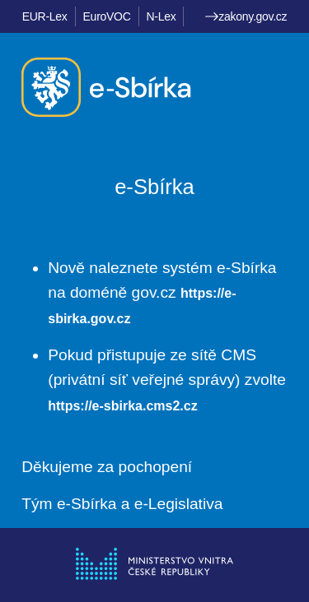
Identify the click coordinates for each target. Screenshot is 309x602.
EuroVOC (107, 16)
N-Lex (161, 16)
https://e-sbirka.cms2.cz (122, 406)
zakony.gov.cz (246, 16)
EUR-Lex (45, 16)
